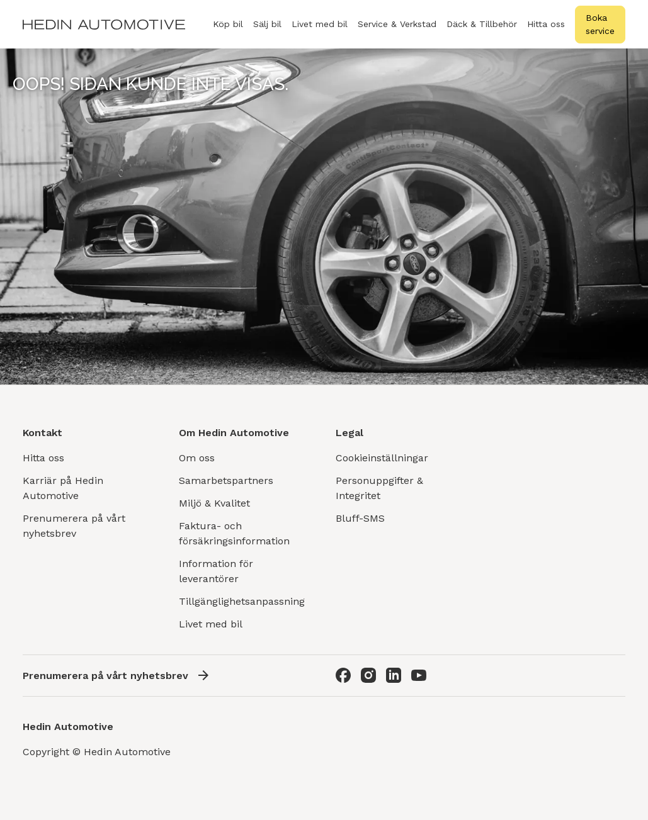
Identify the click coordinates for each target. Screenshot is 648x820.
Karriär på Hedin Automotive (63, 488)
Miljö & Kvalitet (214, 503)
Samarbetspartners (226, 480)
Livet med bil (320, 24)
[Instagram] (368, 675)
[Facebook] (343, 675)
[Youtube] (418, 675)
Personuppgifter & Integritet (379, 488)
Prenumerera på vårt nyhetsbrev (74, 525)
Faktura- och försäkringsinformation (234, 533)
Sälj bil (267, 31)
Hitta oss (546, 24)
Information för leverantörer (216, 571)
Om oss (197, 458)
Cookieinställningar (382, 458)
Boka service (600, 24)
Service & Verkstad (397, 31)
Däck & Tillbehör (481, 31)
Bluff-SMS (360, 518)
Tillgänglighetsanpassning (242, 601)
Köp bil (228, 31)
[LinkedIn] (393, 675)
